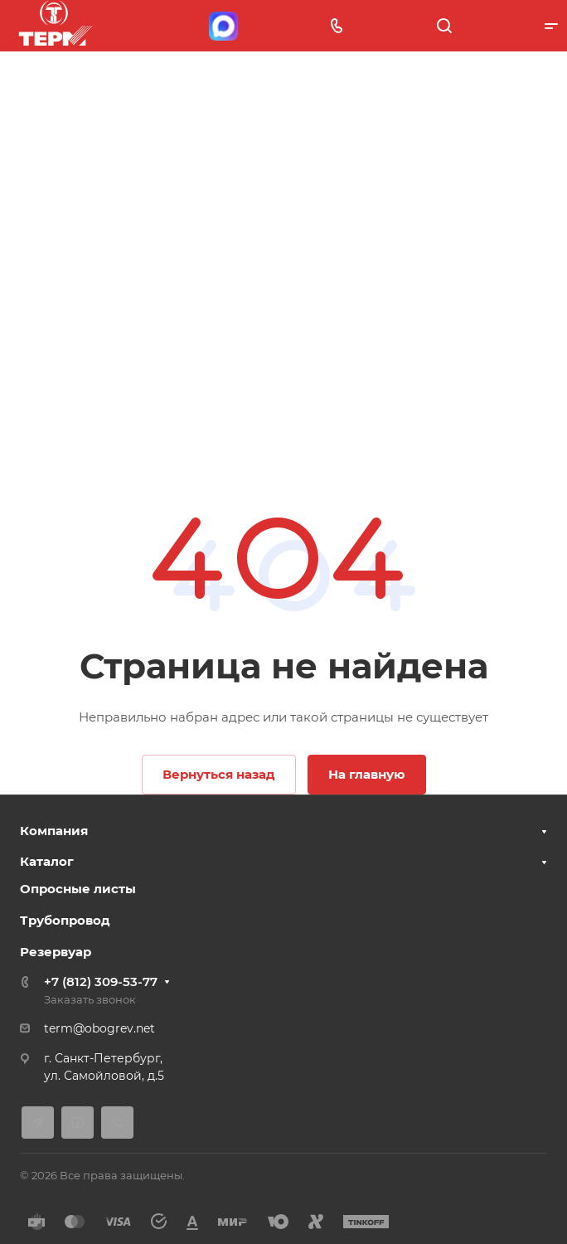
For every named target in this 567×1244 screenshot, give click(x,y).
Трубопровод (65, 920)
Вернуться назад (218, 774)
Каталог (47, 861)
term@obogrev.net (99, 1028)
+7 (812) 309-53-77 (101, 981)
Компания (54, 830)
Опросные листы (78, 889)
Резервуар (55, 952)
